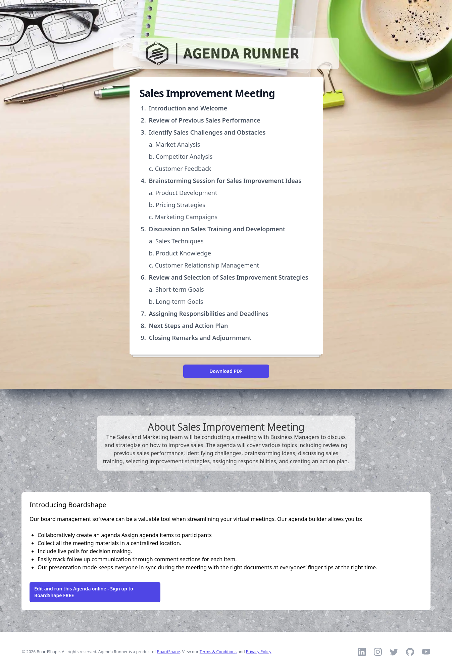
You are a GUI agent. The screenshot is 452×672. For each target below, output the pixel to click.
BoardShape (168, 652)
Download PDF (226, 371)
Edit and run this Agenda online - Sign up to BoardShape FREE (83, 591)
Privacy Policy (258, 652)
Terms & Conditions (218, 652)
